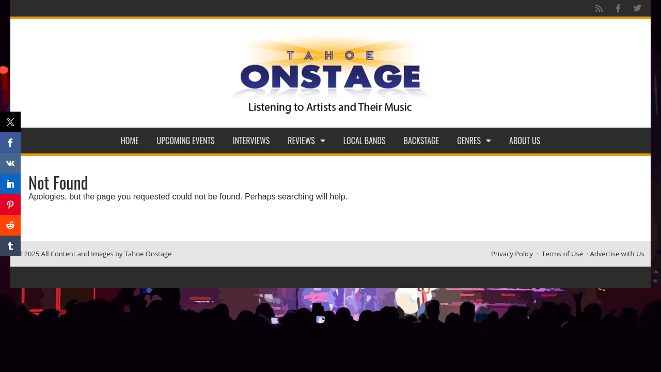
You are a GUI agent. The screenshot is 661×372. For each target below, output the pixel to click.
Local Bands (364, 140)
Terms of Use (562, 253)
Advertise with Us (617, 253)
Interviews (251, 140)
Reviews (306, 140)
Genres (474, 140)
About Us (524, 140)
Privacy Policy (512, 253)
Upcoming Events (186, 140)
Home (130, 140)
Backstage (421, 140)
